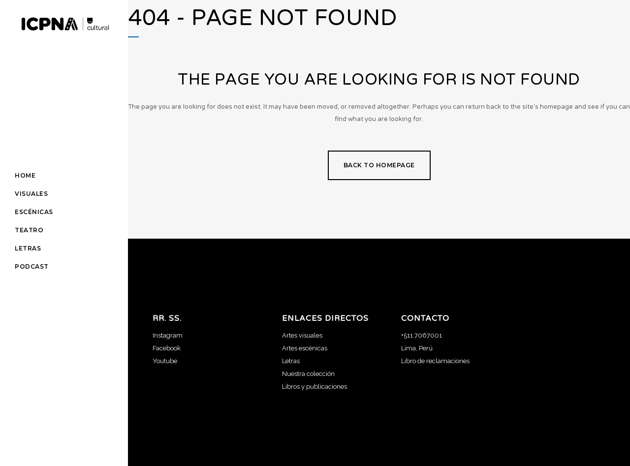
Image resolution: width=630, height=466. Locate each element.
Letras (291, 361)
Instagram (168, 335)
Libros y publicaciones (314, 386)
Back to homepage (379, 165)
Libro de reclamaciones (435, 361)
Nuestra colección (308, 373)
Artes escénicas (304, 348)
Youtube (165, 361)
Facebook (167, 348)
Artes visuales (302, 335)
